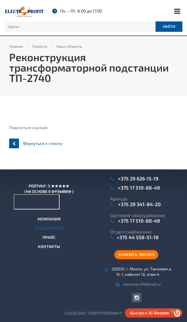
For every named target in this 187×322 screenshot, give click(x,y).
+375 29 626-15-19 (137, 178)
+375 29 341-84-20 (139, 204)
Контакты (49, 246)
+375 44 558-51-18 (138, 237)
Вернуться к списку (35, 143)
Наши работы (49, 228)
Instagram (136, 297)
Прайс (49, 237)
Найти (169, 26)
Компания (49, 219)
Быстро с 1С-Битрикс (149, 313)
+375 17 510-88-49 (138, 188)
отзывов (62, 191)
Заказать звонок (136, 254)
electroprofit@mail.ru (142, 283)
